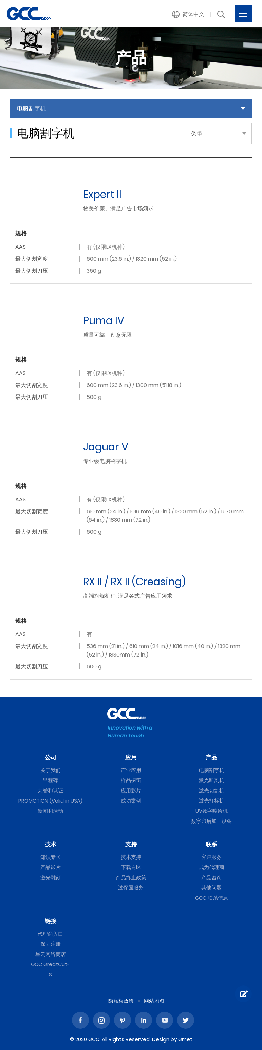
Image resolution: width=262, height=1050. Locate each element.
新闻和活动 (50, 810)
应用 (131, 757)
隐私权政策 (121, 1001)
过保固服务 (131, 887)
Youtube (164, 1020)
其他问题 (211, 887)
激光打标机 (211, 800)
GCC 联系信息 (211, 897)
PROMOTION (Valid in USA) (50, 800)
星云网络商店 (50, 954)
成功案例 (131, 800)
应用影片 (131, 790)
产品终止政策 (131, 877)
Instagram (101, 1020)
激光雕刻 (50, 877)
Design (160, 1039)
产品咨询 (211, 877)
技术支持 (131, 857)
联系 (211, 844)
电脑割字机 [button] (31, 108)
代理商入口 (50, 933)
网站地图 (154, 1001)
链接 (50, 921)
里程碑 (50, 780)
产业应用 (131, 770)
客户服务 (211, 857)
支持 (131, 844)
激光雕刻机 (211, 780)
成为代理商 (211, 867)
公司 (50, 757)
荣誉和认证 (50, 790)
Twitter (185, 1020)
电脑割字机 (211, 770)
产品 (211, 757)
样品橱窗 (131, 780)
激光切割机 (211, 790)
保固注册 (50, 943)
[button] (188, 14)
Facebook (80, 1020)
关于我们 (50, 770)
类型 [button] (197, 133)
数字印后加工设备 (211, 821)
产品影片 (50, 867)
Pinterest (122, 1020)
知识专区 (50, 857)
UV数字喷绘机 (211, 810)
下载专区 (131, 867)
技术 (50, 844)
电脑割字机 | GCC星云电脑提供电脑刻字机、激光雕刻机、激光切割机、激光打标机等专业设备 (29, 13)
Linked (143, 1020)
